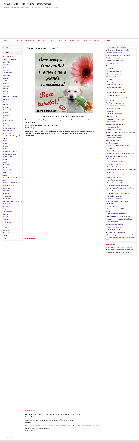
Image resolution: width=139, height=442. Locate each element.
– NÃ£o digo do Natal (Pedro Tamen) (117, 156)
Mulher (5, 159)
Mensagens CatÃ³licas (10, 151)
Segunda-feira (7, 211)
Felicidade (6, 115)
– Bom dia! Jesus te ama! (113, 137)
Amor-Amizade (86, 40)
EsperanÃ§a (7, 107)
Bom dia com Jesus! (112, 66)
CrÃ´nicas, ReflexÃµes (10, 96)
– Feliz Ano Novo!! (111, 116)
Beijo (4, 83)
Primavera (6, 188)
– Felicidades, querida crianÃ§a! (115, 191)
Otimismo (6, 164)
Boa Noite (6, 86)
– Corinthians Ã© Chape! (113, 130)
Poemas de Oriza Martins (11, 183)
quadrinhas (6, 193)
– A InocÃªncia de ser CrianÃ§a (115, 180)
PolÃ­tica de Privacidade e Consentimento (118, 252)
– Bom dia (109, 79)
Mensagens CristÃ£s (9, 154)
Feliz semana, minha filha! (114, 87)
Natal (5, 162)
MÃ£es (5, 146)
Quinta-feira (6, 198)
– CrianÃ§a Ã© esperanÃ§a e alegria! (117, 185)
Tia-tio (5, 225)
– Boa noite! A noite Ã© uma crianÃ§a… (118, 145)
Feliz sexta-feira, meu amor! (114, 52)
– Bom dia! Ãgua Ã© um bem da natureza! (119, 235)
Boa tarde (6, 88)
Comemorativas (99, 40)
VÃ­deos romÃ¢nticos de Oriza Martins (117, 50)
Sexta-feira (6, 219)
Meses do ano (7, 156)
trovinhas (6, 230)
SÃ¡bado (6, 209)
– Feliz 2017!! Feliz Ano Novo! (115, 119)
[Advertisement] (69, 24)
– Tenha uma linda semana (114, 84)
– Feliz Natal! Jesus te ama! (114, 151)
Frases (52, 40)
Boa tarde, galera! (111, 76)
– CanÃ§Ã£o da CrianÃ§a (114, 167)
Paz (4, 172)
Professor (6, 191)
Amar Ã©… (6, 62)
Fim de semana (8, 120)
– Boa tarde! (109, 68)
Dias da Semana (42, 40)
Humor (5, 141)
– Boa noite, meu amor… (113, 108)
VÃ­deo (5, 235)
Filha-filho (6, 118)
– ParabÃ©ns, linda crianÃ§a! (115, 183)
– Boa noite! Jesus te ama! (114, 135)
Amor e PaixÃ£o (8, 70)
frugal (10, 437)
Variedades (6, 233)
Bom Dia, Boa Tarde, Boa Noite (24, 40)
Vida (4, 238)
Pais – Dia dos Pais (9, 170)
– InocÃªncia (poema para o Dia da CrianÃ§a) (120, 175)
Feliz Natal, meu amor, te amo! (115, 60)
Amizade (6, 65)
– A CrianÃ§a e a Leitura (113, 177)
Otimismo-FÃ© (74, 40)
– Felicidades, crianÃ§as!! (114, 196)
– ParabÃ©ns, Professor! (113, 164)
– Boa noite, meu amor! (113, 230)
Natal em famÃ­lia (111, 122)
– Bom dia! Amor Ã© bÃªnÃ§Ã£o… (116, 92)
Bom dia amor (7, 94)
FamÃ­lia (5, 112)
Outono (5, 167)
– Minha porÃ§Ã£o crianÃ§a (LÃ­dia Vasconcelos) (121, 169)
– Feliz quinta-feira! (112, 206)
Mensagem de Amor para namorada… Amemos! (120, 132)
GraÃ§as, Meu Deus (112, 143)
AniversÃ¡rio (61, 40)
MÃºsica (5, 149)
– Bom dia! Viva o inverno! (114, 71)
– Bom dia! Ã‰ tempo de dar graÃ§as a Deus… (120, 153)
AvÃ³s (5, 80)
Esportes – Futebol (9, 110)
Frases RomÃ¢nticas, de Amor (12, 126)
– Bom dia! (109, 148)
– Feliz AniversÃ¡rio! (112, 221)
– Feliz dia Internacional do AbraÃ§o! (117, 98)
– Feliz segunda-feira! (112, 82)
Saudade (6, 206)
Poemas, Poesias (8, 185)
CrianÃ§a (6, 99)
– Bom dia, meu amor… (113, 95)
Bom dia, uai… (110, 100)
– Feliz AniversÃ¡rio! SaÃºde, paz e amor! (118, 216)
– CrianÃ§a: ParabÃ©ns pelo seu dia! (117, 193)
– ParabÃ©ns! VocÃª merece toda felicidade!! (119, 219)
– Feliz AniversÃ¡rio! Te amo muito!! (116, 214)
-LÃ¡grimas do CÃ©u (112, 127)
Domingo (6, 104)
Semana (5, 214)
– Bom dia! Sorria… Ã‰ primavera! (116, 232)
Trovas (5, 227)
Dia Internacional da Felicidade (115, 106)
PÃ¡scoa (6, 175)
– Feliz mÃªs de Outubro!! (114, 227)
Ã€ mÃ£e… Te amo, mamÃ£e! (115, 103)
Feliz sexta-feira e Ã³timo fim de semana (118, 55)
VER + (109, 40)
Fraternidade (7, 133)
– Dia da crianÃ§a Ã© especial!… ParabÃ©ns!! (120, 188)
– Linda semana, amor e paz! (115, 90)
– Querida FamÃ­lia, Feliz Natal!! (115, 161)
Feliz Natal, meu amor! (113, 58)
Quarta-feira (7, 196)
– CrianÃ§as (110, 172)
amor (4, 67)
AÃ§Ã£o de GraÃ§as (9, 59)
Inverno (5, 143)
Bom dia (5, 91)
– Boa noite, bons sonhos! (114, 114)
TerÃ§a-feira (7, 222)
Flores (5, 123)
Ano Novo (6, 78)
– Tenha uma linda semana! (114, 224)
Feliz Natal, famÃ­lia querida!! (114, 124)
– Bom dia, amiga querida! (114, 74)
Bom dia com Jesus (112, 63)
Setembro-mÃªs (8, 217)
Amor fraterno (7, 73)
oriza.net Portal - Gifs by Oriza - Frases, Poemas (27, 4)
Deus (5, 102)
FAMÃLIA (7, 40)
